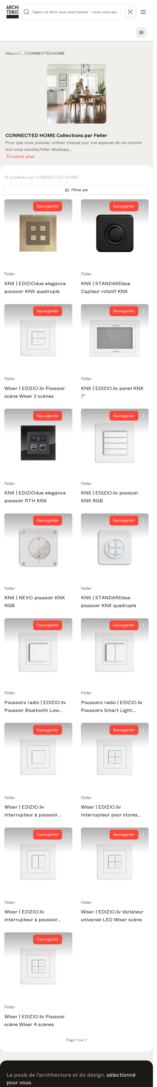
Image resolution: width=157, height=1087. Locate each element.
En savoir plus (20, 155)
